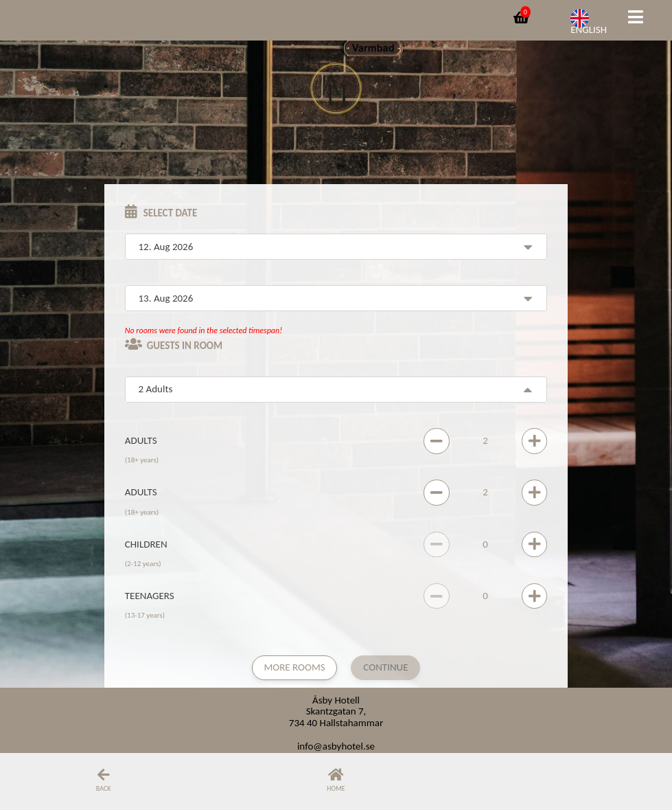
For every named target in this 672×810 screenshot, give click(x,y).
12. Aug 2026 (166, 246)
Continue (385, 667)
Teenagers (149, 595)
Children (146, 544)
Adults (141, 440)
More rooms (294, 667)
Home (336, 788)
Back (103, 788)
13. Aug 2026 (166, 298)
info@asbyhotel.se (336, 746)
